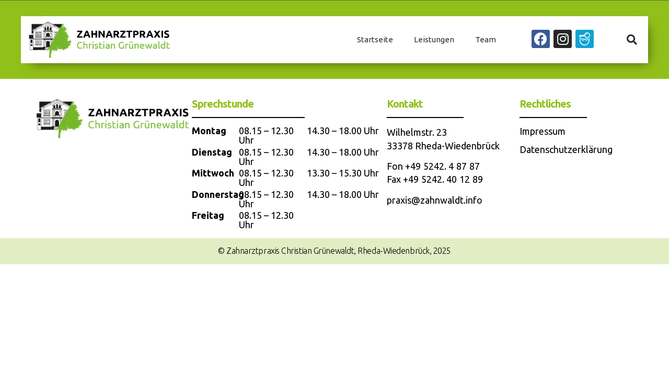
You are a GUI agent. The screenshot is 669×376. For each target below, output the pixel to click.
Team (485, 39)
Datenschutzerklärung (566, 149)
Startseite (375, 39)
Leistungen (434, 39)
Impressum (543, 131)
